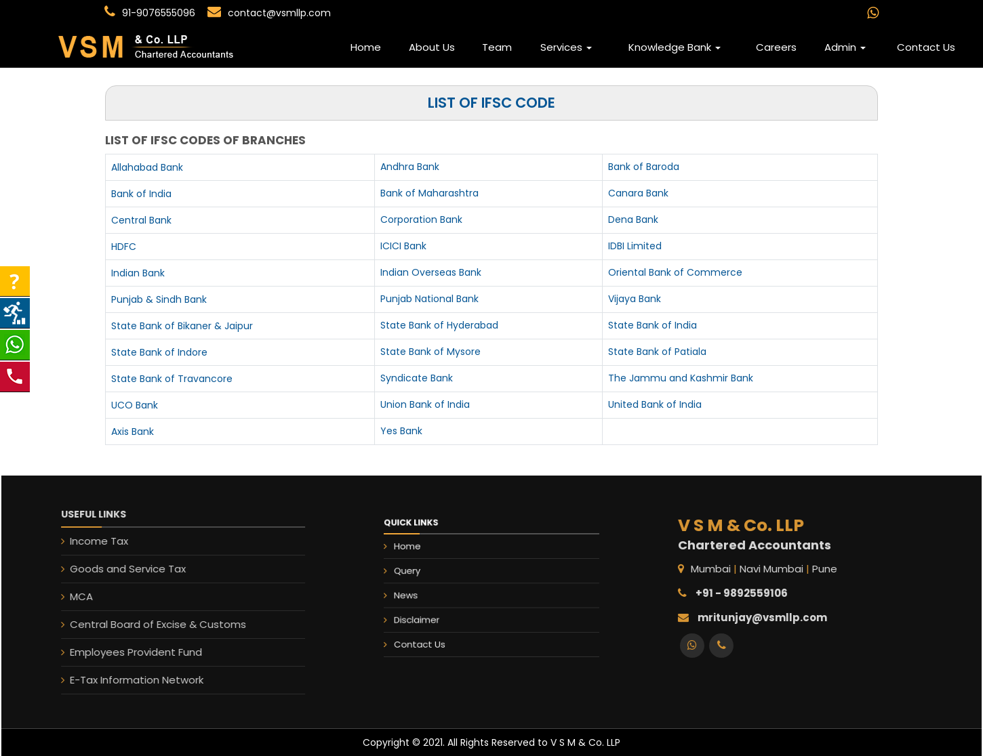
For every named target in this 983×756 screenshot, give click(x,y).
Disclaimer (436, 611)
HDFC (123, 246)
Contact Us (926, 47)
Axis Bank (132, 431)
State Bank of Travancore (172, 378)
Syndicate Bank (416, 378)
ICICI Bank (403, 246)
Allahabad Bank (147, 167)
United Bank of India (655, 404)
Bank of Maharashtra (429, 193)
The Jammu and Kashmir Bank (680, 378)
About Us (432, 47)
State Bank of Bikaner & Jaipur (182, 326)
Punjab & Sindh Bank (159, 299)
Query (429, 574)
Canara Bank (638, 193)
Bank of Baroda (643, 166)
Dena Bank (633, 219)
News (428, 592)
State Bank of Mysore (430, 351)
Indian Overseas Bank (430, 272)
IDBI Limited (635, 246)
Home (365, 47)
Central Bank (141, 220)
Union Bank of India (425, 404)
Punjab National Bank (429, 299)
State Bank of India (652, 325)
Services (566, 47)
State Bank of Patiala (657, 351)
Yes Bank (401, 431)
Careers (776, 47)
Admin (845, 47)
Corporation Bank (421, 219)
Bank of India (141, 194)
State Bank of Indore (159, 352)
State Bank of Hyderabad (439, 325)
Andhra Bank (409, 166)
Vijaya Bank (634, 299)
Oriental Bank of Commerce (675, 272)
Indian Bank (138, 273)
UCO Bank (134, 405)
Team (497, 47)
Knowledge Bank (674, 47)
